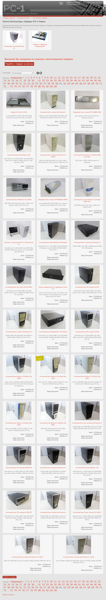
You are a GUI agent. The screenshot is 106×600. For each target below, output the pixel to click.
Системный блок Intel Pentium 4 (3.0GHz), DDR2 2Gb (87, 200)
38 (67, 80)
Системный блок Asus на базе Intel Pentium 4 (87, 423)
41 (79, 80)
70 (97, 83)
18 (83, 77)
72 (5, 86)
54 (33, 83)
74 (15, 86)
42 (83, 80)
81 (43, 86)
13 (63, 77)
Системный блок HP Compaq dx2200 (87, 287)
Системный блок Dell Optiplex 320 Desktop (53, 242)
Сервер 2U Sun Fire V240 (19, 112)
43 (87, 80)
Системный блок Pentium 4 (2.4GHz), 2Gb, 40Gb (53, 377)
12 (59, 77)
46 (99, 80)
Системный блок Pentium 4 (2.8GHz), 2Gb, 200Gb (18, 377)
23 (5, 80)
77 (27, 86)
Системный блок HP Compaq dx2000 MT (19, 468)
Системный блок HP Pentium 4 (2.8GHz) (18, 200)
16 (75, 77)
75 (19, 86)
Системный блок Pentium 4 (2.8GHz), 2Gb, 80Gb (53, 424)
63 (69, 83)
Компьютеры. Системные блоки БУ (14, 47)
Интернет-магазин (9, 14)
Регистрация (91, 2)
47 (5, 83)
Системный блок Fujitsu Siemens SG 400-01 (87, 512)
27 (20, 80)
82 (47, 86)
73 (11, 86)
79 (35, 86)
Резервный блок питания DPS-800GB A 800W (53, 200)
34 (51, 80)
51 (20, 83)
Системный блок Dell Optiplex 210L (18, 155)
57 (45, 83)
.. (36, 80)
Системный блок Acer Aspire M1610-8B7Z (18, 287)
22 (99, 77)
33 (47, 80)
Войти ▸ (99, 2)
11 (55, 77)
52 (24, 83)
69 (93, 83)
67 (85, 83)
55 (37, 83)
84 (55, 86)
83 (51, 86)
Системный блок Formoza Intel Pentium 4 (87, 242)
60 (57, 83)
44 (91, 80)
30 (33, 80)
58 (49, 83)
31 (39, 80)
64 (73, 83)
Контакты (34, 14)
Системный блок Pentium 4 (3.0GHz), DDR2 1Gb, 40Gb (87, 156)
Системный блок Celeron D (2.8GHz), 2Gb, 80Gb (19, 424)
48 (8, 83)
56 (41, 83)
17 (79, 77)
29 (29, 80)
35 (55, 80)
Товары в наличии (8, 595)
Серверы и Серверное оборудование (40, 45)
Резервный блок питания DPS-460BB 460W (87, 112)
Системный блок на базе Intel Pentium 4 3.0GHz (27, 557)
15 (71, 77)
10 (51, 77)
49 (12, 83)
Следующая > (17, 77)
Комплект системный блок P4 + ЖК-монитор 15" (18, 243)
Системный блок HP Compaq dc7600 (87, 332)
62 (65, 83)
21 (95, 77)
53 (29, 83)
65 (77, 83)
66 (81, 83)
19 (87, 77)
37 (63, 80)
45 (95, 80)
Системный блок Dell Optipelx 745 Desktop (53, 332)
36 (59, 80)
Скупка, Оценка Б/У (23, 14)
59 (53, 83)
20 (91, 77)
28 (24, 80)
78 (31, 86)
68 (89, 83)
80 (39, 86)
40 (75, 80)
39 (71, 80)
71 (101, 83)
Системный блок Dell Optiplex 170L (87, 468)
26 (17, 80)
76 (23, 86)
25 (12, 80)
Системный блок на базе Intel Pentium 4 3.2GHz (78, 557)
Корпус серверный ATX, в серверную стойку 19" (53, 288)
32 (43, 80)
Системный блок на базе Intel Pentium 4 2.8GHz (53, 156)
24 (8, 80)
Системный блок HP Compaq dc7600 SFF (19, 512)
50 (17, 83)
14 (67, 77)
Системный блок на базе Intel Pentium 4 (53, 112)
